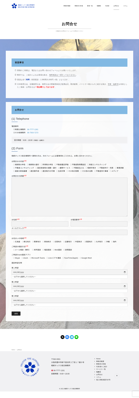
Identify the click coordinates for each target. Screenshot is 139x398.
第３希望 (15, 296)
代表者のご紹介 (101, 366)
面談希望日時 (17, 263)
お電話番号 (99, 222)
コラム (125, 6)
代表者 (107, 6)
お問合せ (116, 6)
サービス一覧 (101, 369)
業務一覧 (89, 6)
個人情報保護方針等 (103, 380)
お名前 (40, 222)
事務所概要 (66, 6)
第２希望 (15, 282)
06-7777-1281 (32, 129)
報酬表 (98, 6)
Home (13, 349)
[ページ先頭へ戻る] (117, 376)
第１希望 (15, 267)
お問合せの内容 (19, 161)
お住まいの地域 (19, 238)
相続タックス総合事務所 (72, 389)
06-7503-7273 (32, 132)
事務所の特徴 (78, 6)
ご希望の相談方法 (20, 246)
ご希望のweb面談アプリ (21, 254)
